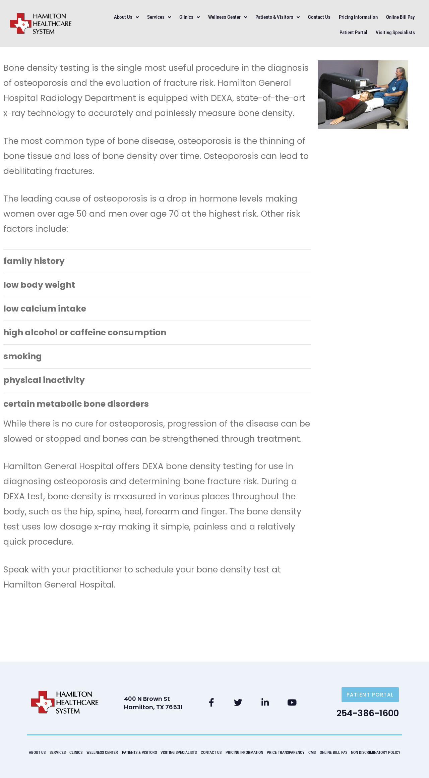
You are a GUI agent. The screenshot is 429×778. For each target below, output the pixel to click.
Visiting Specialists (395, 33)
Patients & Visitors (277, 17)
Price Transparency (285, 752)
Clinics (189, 17)
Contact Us (319, 17)
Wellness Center (227, 17)
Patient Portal (353, 33)
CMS (312, 752)
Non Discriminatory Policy (375, 752)
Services (159, 17)
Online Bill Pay (400, 17)
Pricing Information (358, 17)
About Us (126, 17)
